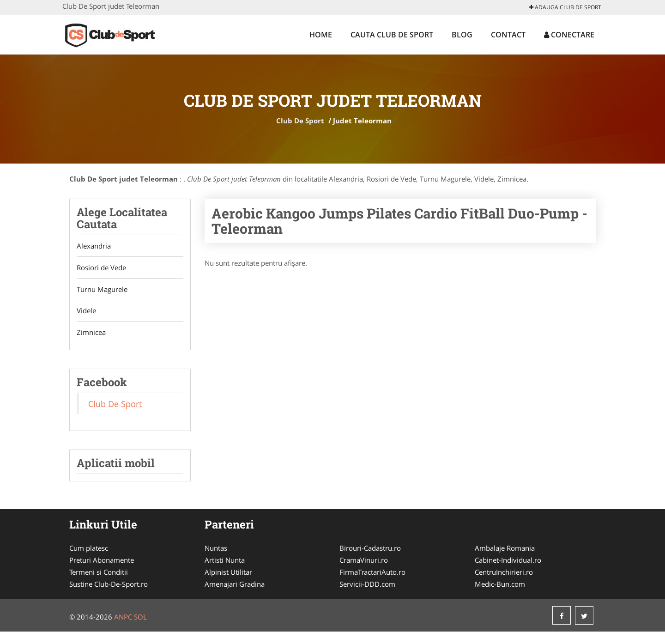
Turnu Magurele (102, 289)
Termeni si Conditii (98, 572)
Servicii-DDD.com (367, 584)
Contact (508, 35)
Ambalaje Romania (505, 548)
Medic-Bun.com (500, 584)
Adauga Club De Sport (565, 7)
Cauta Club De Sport (392, 35)
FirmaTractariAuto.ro (372, 572)
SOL (140, 617)
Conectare (569, 35)
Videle (86, 311)
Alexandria (94, 245)
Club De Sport (300, 120)
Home (320, 35)
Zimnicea (91, 332)
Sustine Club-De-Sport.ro (108, 584)
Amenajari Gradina (235, 584)
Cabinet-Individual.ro (508, 560)
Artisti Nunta (225, 560)
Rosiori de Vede (101, 267)
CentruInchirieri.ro (504, 572)
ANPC (123, 617)
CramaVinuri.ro (363, 560)
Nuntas (216, 548)
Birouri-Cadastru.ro (370, 548)
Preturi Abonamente (101, 560)
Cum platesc (88, 548)
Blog (462, 35)
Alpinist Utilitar (228, 572)
